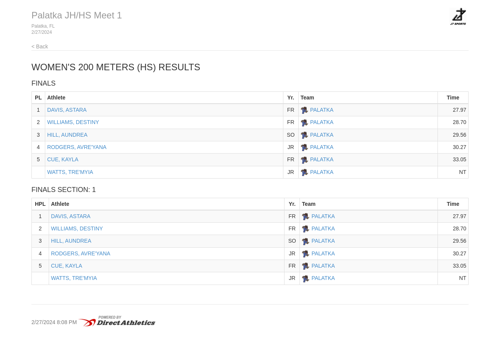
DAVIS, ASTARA (67, 110)
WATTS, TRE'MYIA (70, 172)
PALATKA (322, 110)
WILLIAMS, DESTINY (73, 122)
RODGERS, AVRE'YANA (77, 147)
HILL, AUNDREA (67, 135)
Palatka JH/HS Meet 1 (76, 15)
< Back (39, 46)
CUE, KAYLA (62, 159)
